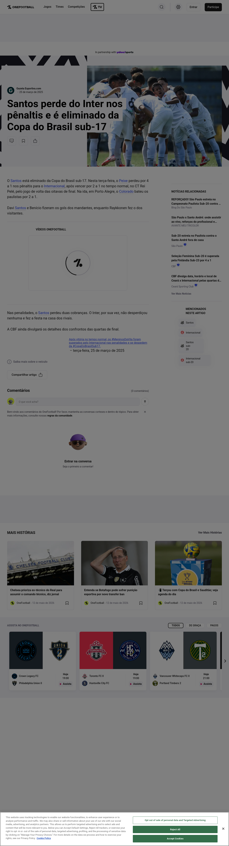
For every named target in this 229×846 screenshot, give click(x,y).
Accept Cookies (175, 840)
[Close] (223, 830)
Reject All (175, 831)
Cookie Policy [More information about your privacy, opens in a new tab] (44, 839)
